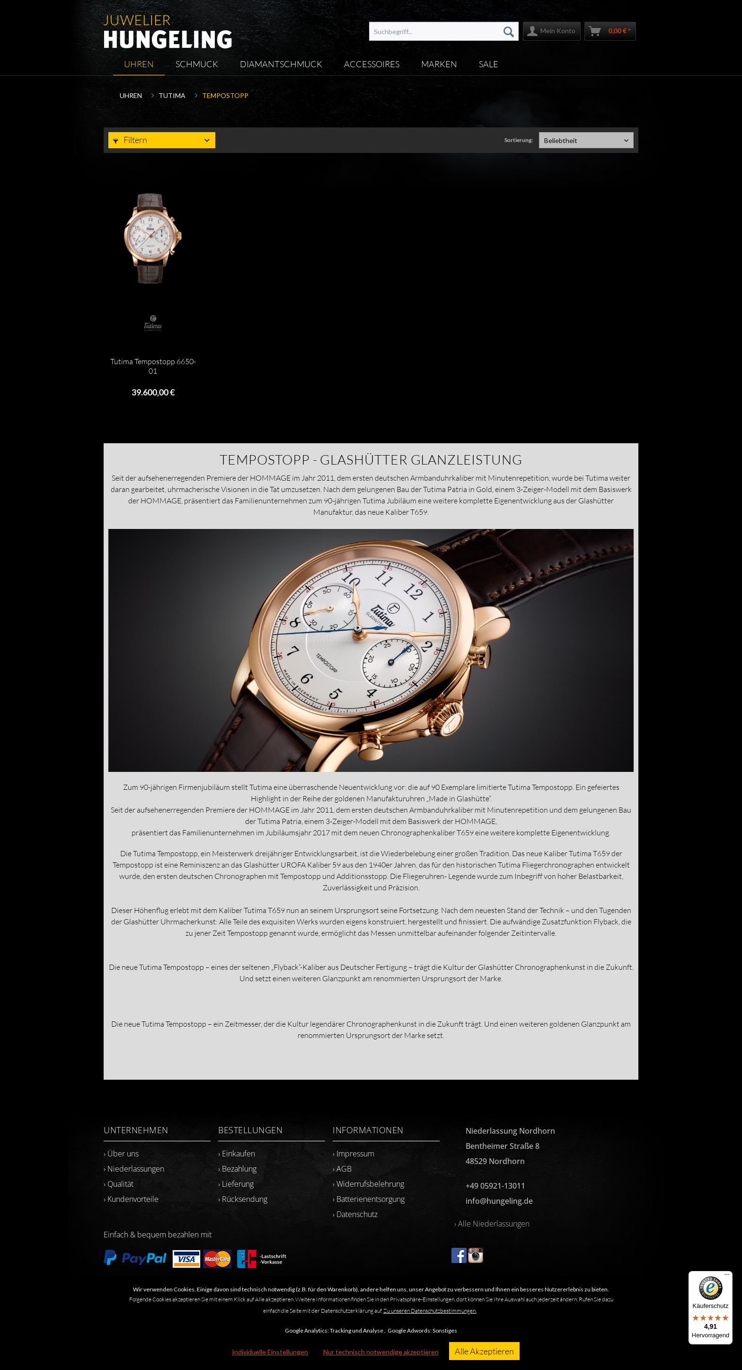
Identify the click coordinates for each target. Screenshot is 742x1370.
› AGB (342, 1169)
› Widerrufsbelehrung (368, 1184)
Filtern (130, 139)
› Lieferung (236, 1184)
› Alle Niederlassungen (492, 1223)
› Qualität (118, 1184)
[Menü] (727, 1276)
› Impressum (353, 1153)
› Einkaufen (236, 1153)
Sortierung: (518, 139)
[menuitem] (444, 31)
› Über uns (121, 1153)
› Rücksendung (242, 1199)
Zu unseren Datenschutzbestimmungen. (430, 1310)
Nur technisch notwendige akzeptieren (381, 1352)
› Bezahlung (237, 1169)
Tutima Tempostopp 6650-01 (153, 366)
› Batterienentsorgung (369, 1199)
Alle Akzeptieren (484, 1351)
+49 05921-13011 (495, 1186)
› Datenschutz (355, 1214)
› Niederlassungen (134, 1169)
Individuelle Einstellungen (270, 1352)
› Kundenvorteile (131, 1199)
